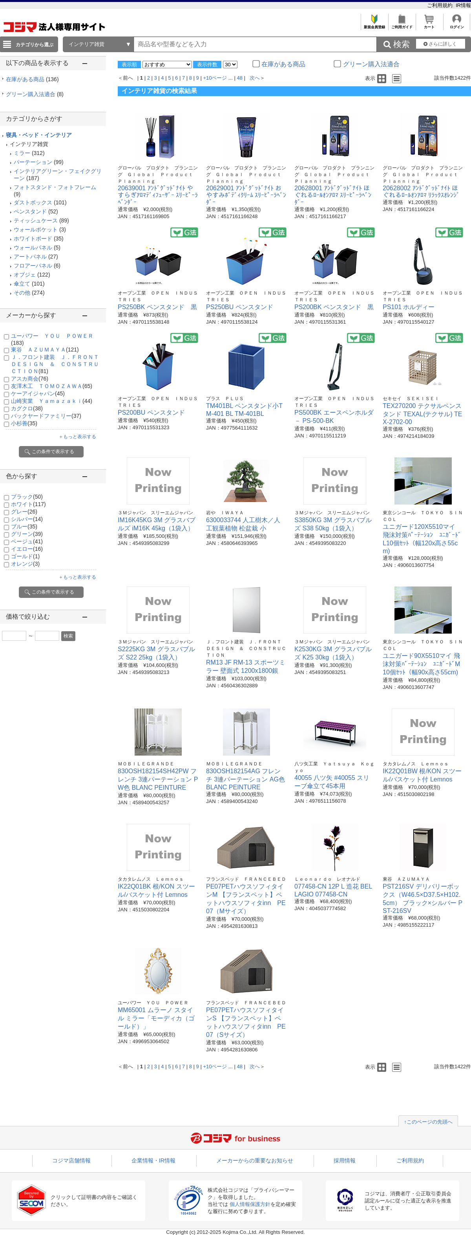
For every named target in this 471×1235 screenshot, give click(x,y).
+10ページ (215, 78)
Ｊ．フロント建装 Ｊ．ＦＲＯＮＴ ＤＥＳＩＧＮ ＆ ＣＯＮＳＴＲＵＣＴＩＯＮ (57, 364)
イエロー (27, 549)
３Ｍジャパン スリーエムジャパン (155, 512)
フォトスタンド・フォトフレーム (55, 187)
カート (429, 25)
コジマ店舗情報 (71, 1160)
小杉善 (24, 423)
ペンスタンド (30, 211)
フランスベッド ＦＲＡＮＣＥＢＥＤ (246, 879)
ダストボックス (33, 202)
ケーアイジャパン (38, 393)
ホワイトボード (33, 238)
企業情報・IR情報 (153, 1160)
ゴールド (25, 556)
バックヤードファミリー (46, 416)
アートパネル (30, 256)
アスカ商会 (29, 378)
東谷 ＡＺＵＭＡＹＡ (45, 349)
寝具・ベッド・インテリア (39, 135)
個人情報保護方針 (250, 1204)
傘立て (22, 284)
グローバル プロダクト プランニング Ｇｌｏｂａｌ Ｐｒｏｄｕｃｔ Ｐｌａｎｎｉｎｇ (158, 174)
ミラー (22, 153)
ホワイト (28, 504)
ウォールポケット (36, 229)
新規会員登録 (374, 25)
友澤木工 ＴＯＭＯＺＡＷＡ (51, 386)
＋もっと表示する (77, 436)
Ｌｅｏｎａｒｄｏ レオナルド (327, 879)
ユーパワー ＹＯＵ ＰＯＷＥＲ (153, 1002)
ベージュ (27, 541)
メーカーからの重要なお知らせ (254, 1160)
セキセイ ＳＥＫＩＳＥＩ (411, 398)
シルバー (27, 519)
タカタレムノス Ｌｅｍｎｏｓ (416, 764)
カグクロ (27, 408)
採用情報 (345, 1160)
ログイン (456, 25)
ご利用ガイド (401, 25)
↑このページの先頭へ (428, 1122)
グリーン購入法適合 (35, 94)
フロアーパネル (33, 265)
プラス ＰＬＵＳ (225, 398)
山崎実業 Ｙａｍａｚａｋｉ (51, 401)
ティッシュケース (36, 220)
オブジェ (25, 274)
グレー (24, 511)
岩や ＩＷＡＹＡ (225, 512)
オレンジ (25, 564)
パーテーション (33, 162)
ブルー (24, 526)
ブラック (27, 497)
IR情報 (463, 5)
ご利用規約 (440, 5)
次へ (255, 78)
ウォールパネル (33, 247)
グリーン (27, 534)
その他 (22, 293)
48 (240, 78)
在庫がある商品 (32, 79)
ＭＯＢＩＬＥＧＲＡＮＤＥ (146, 764)
